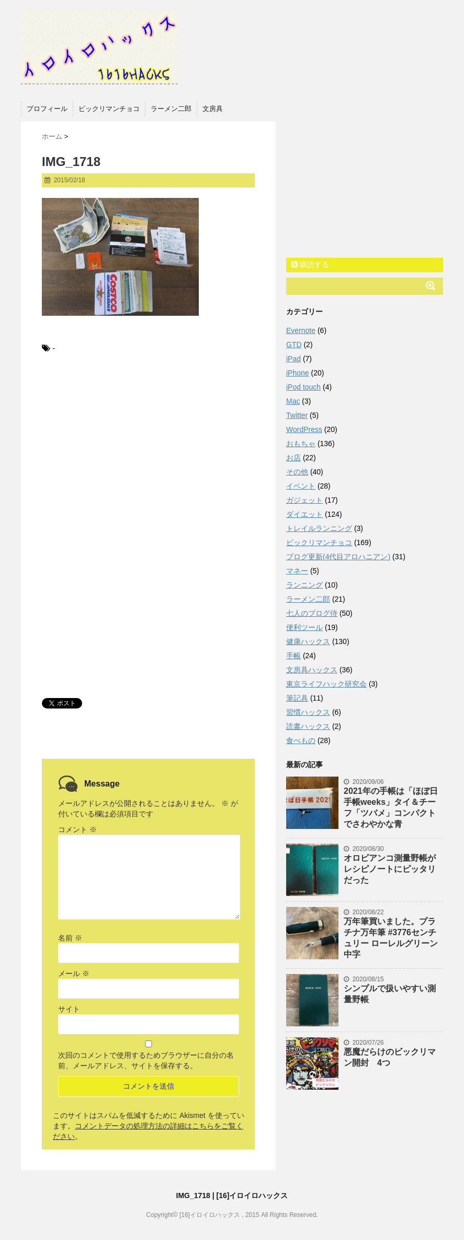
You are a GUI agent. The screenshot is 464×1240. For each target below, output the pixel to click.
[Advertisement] (148, 449)
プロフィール (47, 109)
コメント (77, 829)
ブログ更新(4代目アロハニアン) (338, 556)
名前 (70, 938)
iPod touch (303, 387)
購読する (310, 264)
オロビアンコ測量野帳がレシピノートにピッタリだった (390, 869)
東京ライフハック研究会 (326, 684)
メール (73, 973)
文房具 (212, 109)
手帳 (293, 655)
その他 (297, 472)
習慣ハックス (308, 712)
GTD (294, 344)
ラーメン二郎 (171, 109)
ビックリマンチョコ (109, 109)
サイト (69, 1009)
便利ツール (304, 627)
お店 (293, 457)
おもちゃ (300, 443)
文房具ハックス (311, 670)
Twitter (297, 415)
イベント (300, 486)
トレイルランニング (319, 528)
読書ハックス (308, 726)
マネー (297, 571)
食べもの (300, 740)
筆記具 (297, 698)
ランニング (304, 585)
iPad (293, 359)
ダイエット (304, 514)
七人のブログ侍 (311, 613)
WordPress (304, 429)
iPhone (297, 373)
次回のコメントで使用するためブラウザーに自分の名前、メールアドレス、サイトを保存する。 (146, 1060)
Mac (293, 401)
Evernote (300, 330)
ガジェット (304, 500)
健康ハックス (308, 641)
